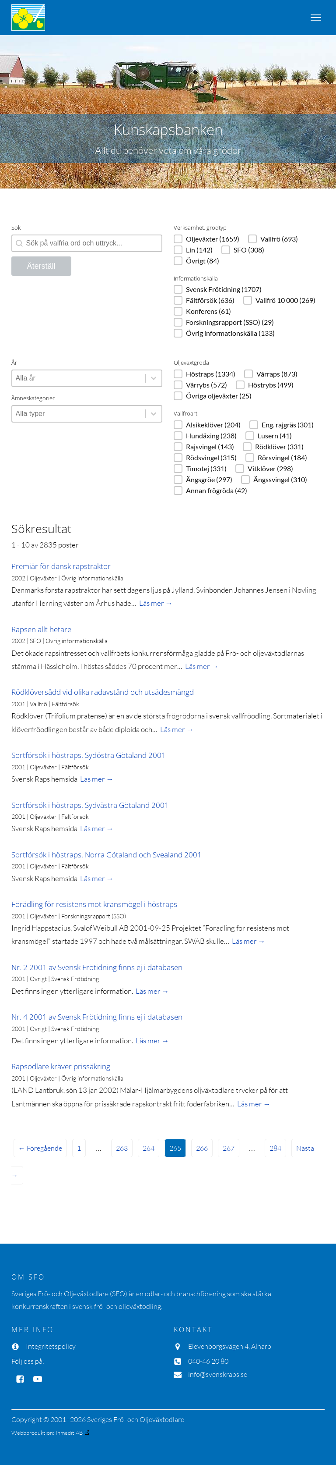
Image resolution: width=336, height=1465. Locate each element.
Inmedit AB (69, 1432)
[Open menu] (316, 17)
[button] (206, 239)
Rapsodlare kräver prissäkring (60, 1066)
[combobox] (78, 378)
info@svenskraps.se (217, 1374)
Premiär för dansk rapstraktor (61, 566)
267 (228, 1148)
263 (122, 1148)
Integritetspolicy (51, 1346)
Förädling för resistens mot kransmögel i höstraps (94, 904)
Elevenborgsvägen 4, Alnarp (229, 1346)
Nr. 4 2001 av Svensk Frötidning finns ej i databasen (96, 1017)
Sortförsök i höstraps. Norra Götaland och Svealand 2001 (106, 855)
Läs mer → (156, 603)
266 (202, 1148)
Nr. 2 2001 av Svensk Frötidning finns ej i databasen (96, 967)
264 (148, 1148)
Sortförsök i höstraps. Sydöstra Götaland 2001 (88, 755)
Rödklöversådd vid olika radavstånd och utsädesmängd (102, 692)
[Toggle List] (153, 378)
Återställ (41, 266)
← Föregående (40, 1148)
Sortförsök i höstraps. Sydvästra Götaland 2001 (90, 805)
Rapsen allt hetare (41, 629)
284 (275, 1148)
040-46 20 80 (208, 1361)
